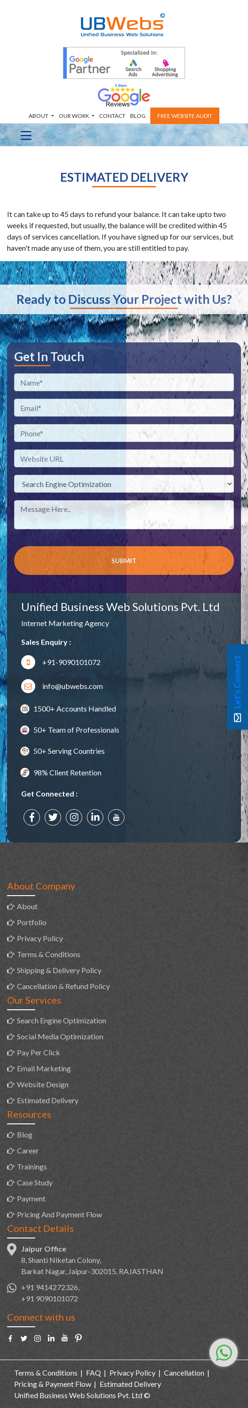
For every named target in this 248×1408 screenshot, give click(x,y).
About (39, 115)
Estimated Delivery (47, 1100)
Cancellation (184, 1372)
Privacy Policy (40, 938)
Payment (31, 1198)
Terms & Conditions (48, 954)
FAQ (93, 1372)
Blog (138, 115)
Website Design (43, 1084)
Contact (112, 115)
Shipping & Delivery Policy (59, 970)
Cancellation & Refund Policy (63, 986)
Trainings (32, 1166)
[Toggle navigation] (26, 134)
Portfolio (31, 922)
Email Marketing (44, 1068)
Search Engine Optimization (61, 1020)
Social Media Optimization (60, 1036)
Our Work (74, 115)
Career (28, 1150)
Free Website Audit (184, 115)
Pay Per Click (38, 1052)
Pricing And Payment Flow (59, 1214)
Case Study (35, 1182)
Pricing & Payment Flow (52, 1383)
